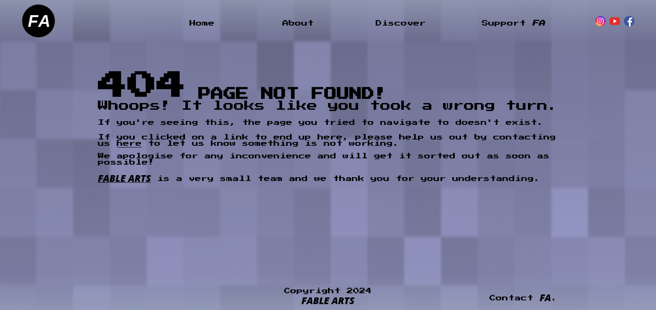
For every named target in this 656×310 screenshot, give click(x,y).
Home (202, 23)
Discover (401, 23)
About (298, 23)
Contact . (523, 298)
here (129, 143)
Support (513, 23)
